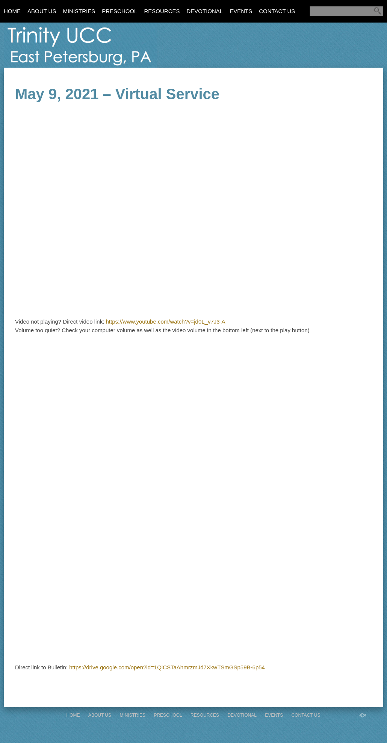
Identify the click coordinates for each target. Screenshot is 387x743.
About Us (41, 11)
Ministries (79, 11)
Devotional (204, 11)
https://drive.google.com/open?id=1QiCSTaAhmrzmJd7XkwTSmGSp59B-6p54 (167, 667)
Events (241, 11)
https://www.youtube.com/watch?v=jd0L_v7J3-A (165, 321)
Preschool (119, 11)
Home (12, 11)
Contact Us (277, 11)
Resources (162, 11)
